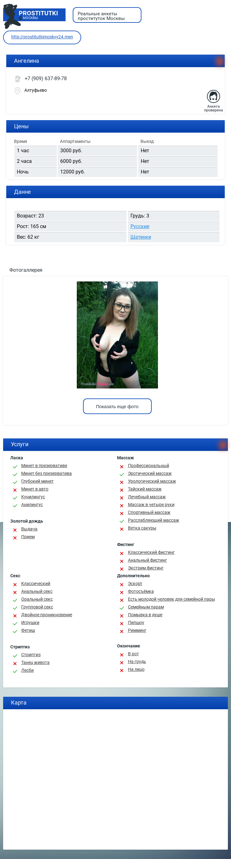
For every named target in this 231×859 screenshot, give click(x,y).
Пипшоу (136, 622)
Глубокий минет (37, 481)
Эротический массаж (150, 473)
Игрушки (30, 622)
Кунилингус (33, 496)
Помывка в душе (145, 614)
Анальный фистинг (147, 560)
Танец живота (35, 662)
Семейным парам (146, 606)
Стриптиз (31, 654)
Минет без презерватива (46, 473)
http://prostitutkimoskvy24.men (42, 36)
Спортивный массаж (149, 512)
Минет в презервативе (44, 465)
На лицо (136, 669)
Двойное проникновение (46, 614)
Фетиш (28, 630)
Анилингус (32, 504)
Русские (139, 226)
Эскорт (135, 583)
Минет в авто (34, 488)
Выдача (29, 528)
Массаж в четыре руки (151, 504)
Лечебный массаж (147, 496)
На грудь (137, 661)
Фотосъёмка (141, 591)
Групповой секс (37, 606)
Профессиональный (148, 465)
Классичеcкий (35, 583)
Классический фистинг (151, 552)
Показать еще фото (117, 406)
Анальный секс (36, 591)
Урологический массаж (152, 481)
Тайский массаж (145, 488)
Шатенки (140, 237)
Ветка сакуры (142, 527)
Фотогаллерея (25, 270)
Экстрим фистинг (146, 567)
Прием (28, 536)
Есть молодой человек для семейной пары (171, 599)
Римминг (137, 630)
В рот (133, 653)
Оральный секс (37, 599)
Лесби (27, 670)
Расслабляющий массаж (153, 520)
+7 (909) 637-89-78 (46, 78)
